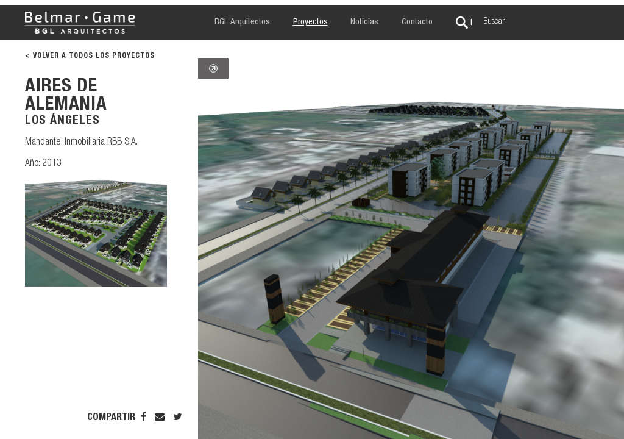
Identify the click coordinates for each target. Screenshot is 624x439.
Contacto (417, 22)
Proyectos (310, 22)
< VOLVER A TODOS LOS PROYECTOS (90, 56)
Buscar (494, 22)
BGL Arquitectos (242, 22)
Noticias (364, 22)
